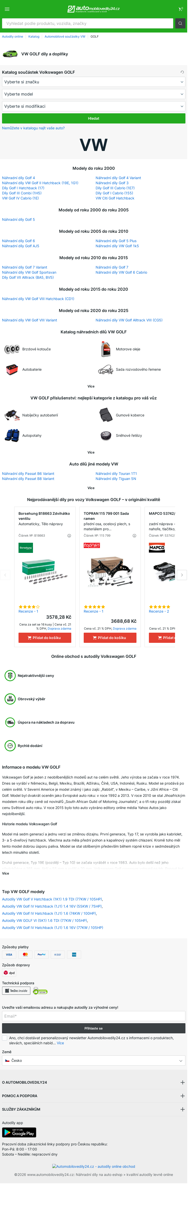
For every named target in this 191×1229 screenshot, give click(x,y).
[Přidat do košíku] (45, 638)
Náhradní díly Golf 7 (112, 267)
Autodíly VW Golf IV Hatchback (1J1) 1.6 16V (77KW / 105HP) (52, 927)
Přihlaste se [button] (93, 1028)
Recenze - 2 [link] (159, 611)
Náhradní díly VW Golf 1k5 (117, 246)
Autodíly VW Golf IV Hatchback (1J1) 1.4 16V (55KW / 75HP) (52, 906)
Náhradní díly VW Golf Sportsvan (29, 272)
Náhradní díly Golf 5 (18, 219)
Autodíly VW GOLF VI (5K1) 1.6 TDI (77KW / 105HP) (44, 920)
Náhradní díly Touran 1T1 (116, 473)
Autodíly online (12, 36)
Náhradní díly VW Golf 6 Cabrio (121, 272)
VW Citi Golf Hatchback (115, 198)
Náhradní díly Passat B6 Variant (28, 473)
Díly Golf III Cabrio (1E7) (115, 188)
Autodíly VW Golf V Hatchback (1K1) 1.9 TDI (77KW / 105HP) (52, 899)
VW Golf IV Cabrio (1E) (20, 198)
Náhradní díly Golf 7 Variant (24, 267)
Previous (5, 575)
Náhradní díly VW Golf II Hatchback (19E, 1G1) (40, 183)
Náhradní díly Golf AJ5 (20, 246)
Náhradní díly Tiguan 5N (116, 478)
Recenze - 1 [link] (28, 611)
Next (182, 575)
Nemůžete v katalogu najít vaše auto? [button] (33, 128)
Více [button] (60, 1043)
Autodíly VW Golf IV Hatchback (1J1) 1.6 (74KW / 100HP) (49, 913)
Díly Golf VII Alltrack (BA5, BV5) (28, 277)
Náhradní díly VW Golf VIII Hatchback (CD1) (38, 299)
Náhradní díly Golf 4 (18, 178)
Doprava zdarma (59, 628)
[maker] (93, 82)
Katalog (33, 36)
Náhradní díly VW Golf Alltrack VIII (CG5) (129, 320)
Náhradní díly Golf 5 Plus (116, 241)
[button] (180, 23)
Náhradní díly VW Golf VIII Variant (29, 320)
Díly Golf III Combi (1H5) (22, 193)
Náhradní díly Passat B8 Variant (28, 478)
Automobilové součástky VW (65, 36)
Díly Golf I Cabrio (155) (114, 193)
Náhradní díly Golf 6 (18, 241)
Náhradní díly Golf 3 (112, 183)
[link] (180, 9)
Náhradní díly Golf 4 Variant (118, 178)
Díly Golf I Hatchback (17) (23, 188)
